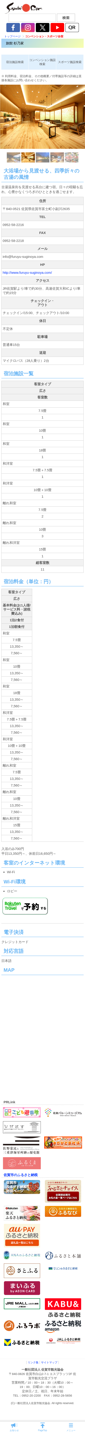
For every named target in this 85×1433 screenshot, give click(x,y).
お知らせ (14, 1430)
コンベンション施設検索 (42, 62)
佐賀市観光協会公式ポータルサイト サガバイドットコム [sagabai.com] (22, 8)
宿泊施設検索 (15, 62)
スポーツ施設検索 (70, 62)
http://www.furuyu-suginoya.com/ (27, 272)
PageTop (42, 1430)
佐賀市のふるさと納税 (21, 1175)
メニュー (70, 1430)
